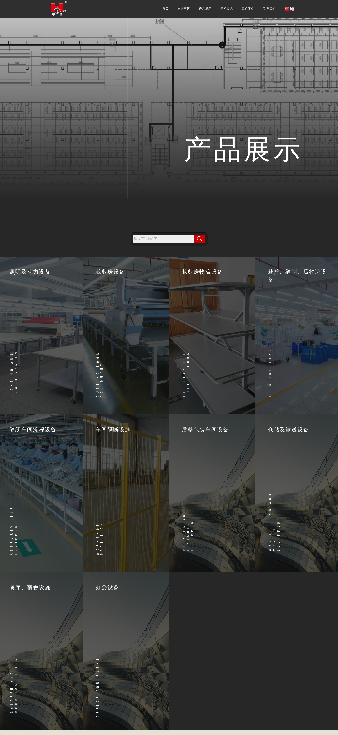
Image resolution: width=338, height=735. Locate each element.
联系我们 (269, 8)
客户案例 (248, 8)
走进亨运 (184, 8)
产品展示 (205, 8)
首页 (166, 8)
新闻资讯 (226, 8)
